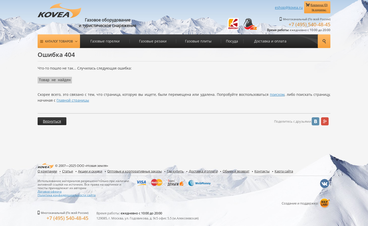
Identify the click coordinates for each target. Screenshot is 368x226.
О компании (47, 171)
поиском (277, 94)
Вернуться (52, 120)
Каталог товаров (59, 41)
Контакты (262, 171)
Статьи (67, 171)
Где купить (175, 171)
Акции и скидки (90, 171)
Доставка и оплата (270, 41)
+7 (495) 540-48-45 (309, 24)
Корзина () (319, 7)
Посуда (232, 41)
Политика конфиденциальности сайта (67, 194)
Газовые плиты (198, 41)
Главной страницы (73, 99)
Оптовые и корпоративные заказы (134, 171)
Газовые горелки (105, 41)
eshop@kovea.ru (289, 7)
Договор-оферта (50, 191)
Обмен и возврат (236, 171)
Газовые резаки (153, 41)
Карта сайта (284, 171)
